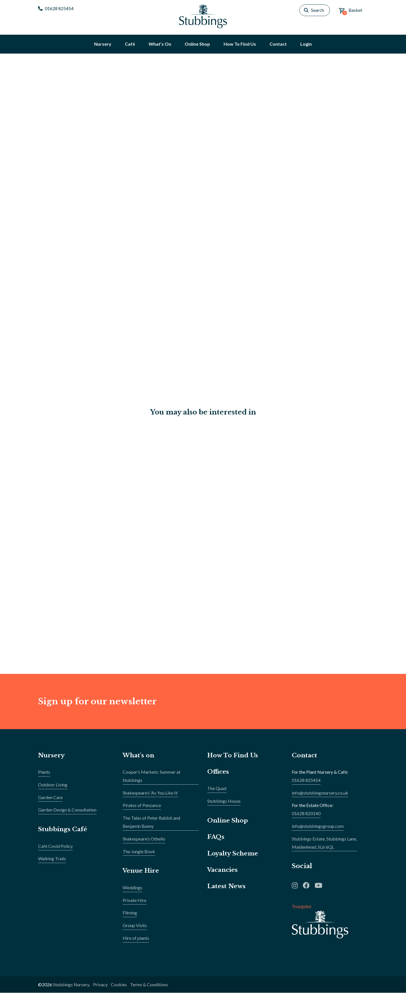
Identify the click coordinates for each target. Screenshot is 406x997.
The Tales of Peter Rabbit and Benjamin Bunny (151, 826)
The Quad (216, 792)
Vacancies (223, 874)
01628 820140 (306, 817)
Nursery (51, 759)
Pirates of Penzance (142, 809)
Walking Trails (52, 862)
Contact (305, 759)
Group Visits (135, 929)
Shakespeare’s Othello (144, 843)
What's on (139, 759)
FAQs (216, 841)
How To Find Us (233, 759)
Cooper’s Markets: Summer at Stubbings (151, 780)
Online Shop (228, 824)
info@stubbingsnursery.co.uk (320, 797)
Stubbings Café (63, 833)
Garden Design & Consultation (67, 814)
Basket (350, 11)
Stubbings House (223, 805)
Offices (218, 776)
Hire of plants (136, 942)
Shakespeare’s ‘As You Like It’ (150, 797)
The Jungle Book (139, 855)
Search (317, 10)
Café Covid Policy (55, 850)
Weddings (132, 891)
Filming (130, 916)
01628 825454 (56, 8)
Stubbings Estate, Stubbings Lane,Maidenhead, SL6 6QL (324, 847)
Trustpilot (301, 910)
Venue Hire (142, 875)
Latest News (226, 890)
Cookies (119, 988)
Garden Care (50, 801)
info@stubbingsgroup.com (318, 830)
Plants (44, 776)
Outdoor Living (52, 788)
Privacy (100, 988)
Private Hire (134, 904)
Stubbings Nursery (71, 988)
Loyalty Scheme (233, 857)
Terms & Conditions (149, 988)
